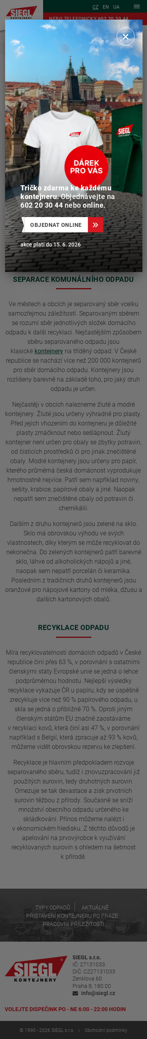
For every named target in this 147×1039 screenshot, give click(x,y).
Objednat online (59, 224)
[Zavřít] (125, 36)
